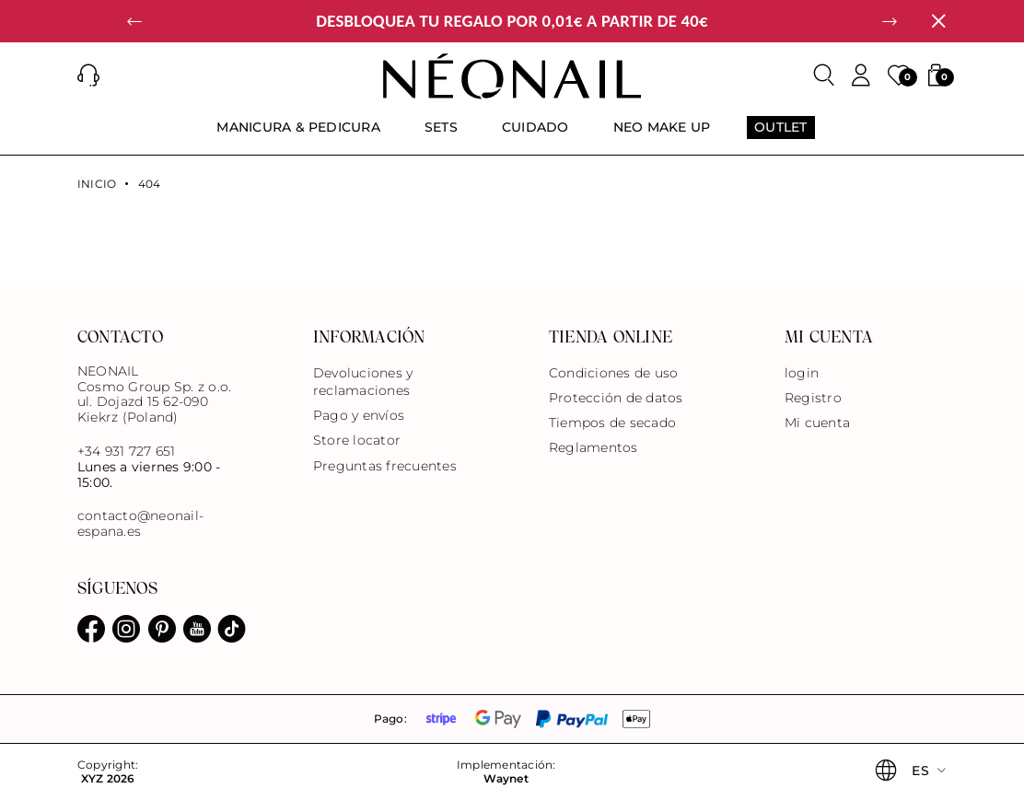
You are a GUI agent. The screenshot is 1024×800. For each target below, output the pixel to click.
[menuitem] (298, 135)
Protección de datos (616, 397)
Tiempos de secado (612, 422)
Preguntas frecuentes (385, 466)
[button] (134, 21)
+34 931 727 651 (126, 451)
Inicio (96, 184)
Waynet (505, 778)
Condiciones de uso (613, 373)
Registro (813, 397)
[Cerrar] (938, 21)
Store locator (357, 440)
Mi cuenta (817, 422)
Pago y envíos (358, 415)
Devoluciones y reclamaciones (363, 382)
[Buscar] (824, 75)
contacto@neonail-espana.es (140, 523)
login (802, 373)
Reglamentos (593, 447)
